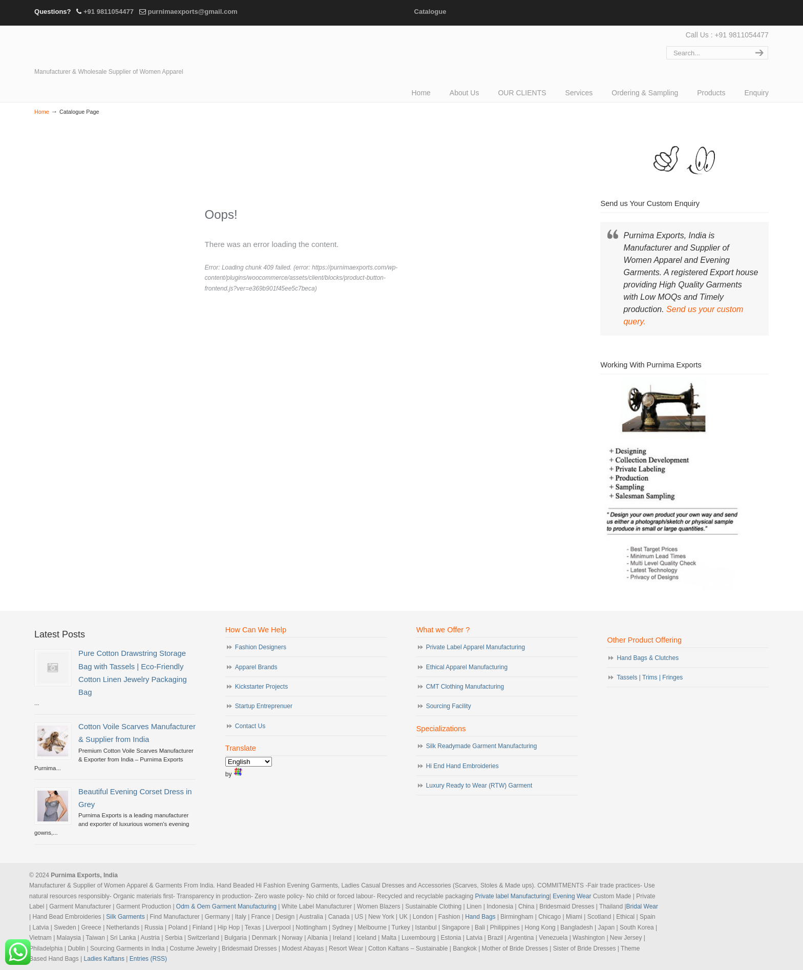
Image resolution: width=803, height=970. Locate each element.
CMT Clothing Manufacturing (465, 686)
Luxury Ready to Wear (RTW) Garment (479, 785)
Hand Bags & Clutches (648, 658)
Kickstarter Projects (261, 686)
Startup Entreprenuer (263, 706)
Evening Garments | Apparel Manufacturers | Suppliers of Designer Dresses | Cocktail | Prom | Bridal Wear (124, 47)
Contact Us (250, 726)
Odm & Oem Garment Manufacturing (226, 906)
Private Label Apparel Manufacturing (475, 647)
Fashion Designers (260, 647)
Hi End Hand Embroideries (462, 766)
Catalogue (430, 11)
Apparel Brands (256, 667)
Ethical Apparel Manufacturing (467, 667)
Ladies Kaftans (104, 958)
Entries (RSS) (148, 958)
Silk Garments (125, 916)
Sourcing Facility (448, 706)
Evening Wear (572, 896)
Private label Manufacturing (512, 896)
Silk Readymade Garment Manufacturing (481, 746)
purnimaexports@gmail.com (192, 11)
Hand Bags (480, 916)
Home (41, 112)
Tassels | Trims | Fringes (650, 677)
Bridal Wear (642, 906)
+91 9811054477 (108, 11)
